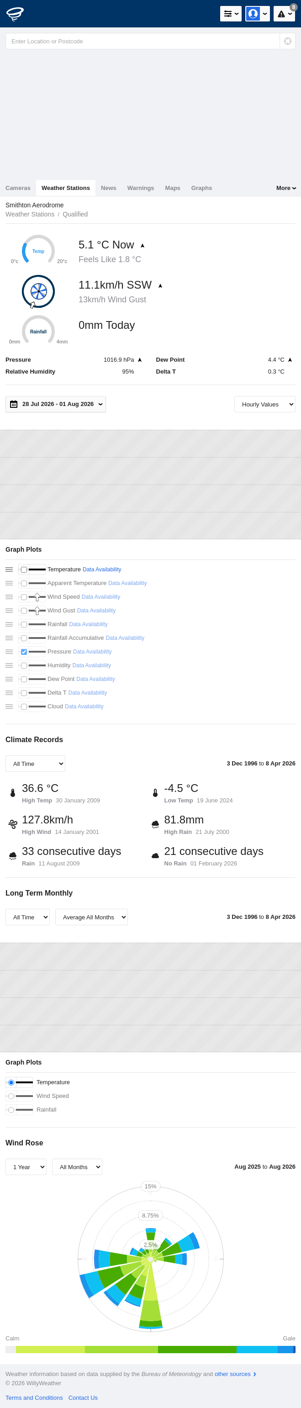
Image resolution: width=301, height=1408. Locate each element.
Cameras (18, 188)
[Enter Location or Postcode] (150, 41)
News (108, 188)
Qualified (75, 214)
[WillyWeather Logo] (20, 13)
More (283, 188)
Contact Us (83, 1397)
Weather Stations (66, 188)
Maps (172, 188)
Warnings (140, 188)
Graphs (201, 188)
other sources (233, 1374)
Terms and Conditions (34, 1397)
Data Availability (102, 569)
